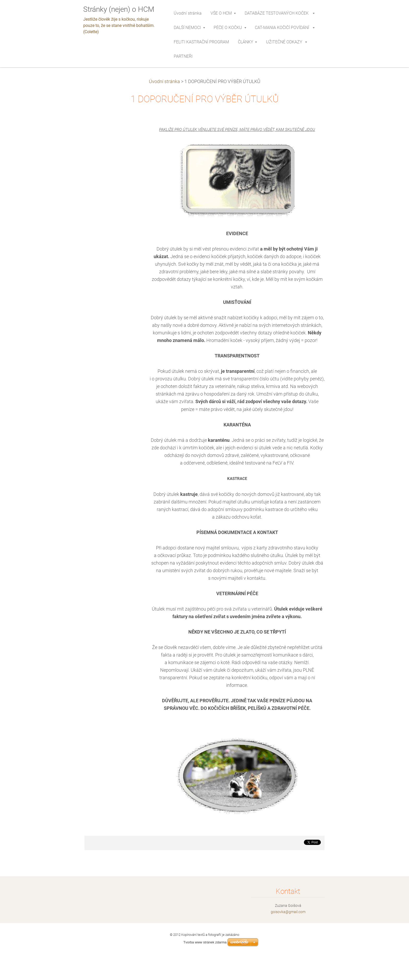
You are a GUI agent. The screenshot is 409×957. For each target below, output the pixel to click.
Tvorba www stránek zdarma (204, 942)
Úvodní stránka (164, 81)
